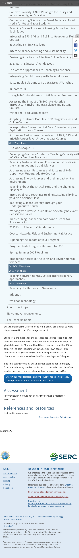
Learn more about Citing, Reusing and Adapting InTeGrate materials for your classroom (49, 504)
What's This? (8, 526)
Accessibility (9, 477)
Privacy (6, 484)
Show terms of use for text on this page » (47, 491)
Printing (6, 480)
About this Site (10, 473)
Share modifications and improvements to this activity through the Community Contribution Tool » (37, 378)
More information (34, 501)
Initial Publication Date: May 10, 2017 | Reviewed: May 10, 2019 (33, 517)
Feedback (8, 487)
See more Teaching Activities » (55, 416)
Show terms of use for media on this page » (48, 496)
